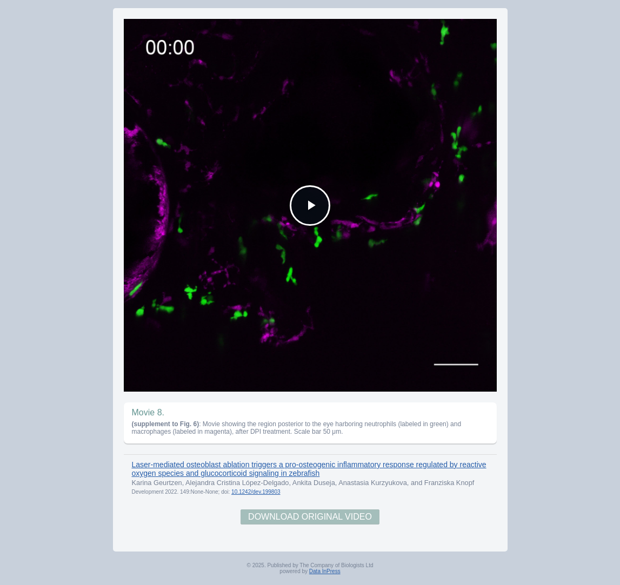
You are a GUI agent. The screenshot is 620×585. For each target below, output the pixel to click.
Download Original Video (310, 516)
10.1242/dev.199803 (255, 492)
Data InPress (325, 571)
